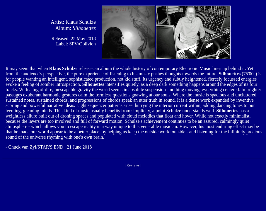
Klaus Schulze (81, 22)
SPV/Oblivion (82, 43)
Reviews (133, 165)
